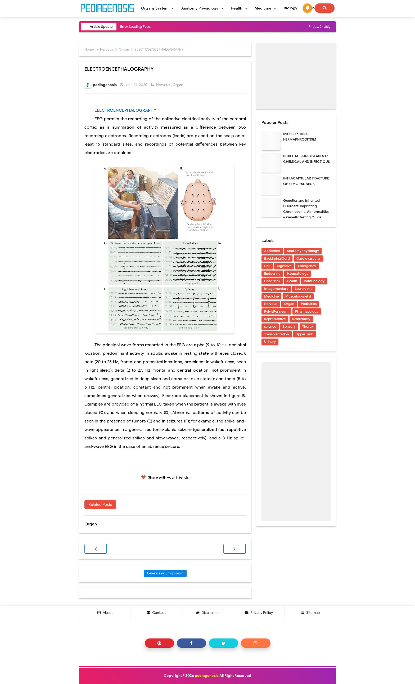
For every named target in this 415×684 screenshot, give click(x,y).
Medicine (271, 296)
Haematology (297, 273)
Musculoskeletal (298, 296)
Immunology (314, 281)
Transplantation (276, 334)
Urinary (270, 341)
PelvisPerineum (276, 311)
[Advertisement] (296, 76)
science (270, 326)
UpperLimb (304, 334)
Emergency (307, 266)
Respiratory (301, 319)
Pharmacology (306, 311)
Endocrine (272, 273)
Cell (267, 266)
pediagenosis (207, 675)
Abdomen (272, 251)
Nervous (163, 85)
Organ (178, 85)
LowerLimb (304, 288)
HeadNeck (272, 281)
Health (292, 281)
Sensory (289, 326)
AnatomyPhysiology (303, 251)
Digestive (284, 266)
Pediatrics (309, 304)
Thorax (307, 326)
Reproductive (275, 319)
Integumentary (276, 288)
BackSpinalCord (277, 258)
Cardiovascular (308, 258)
